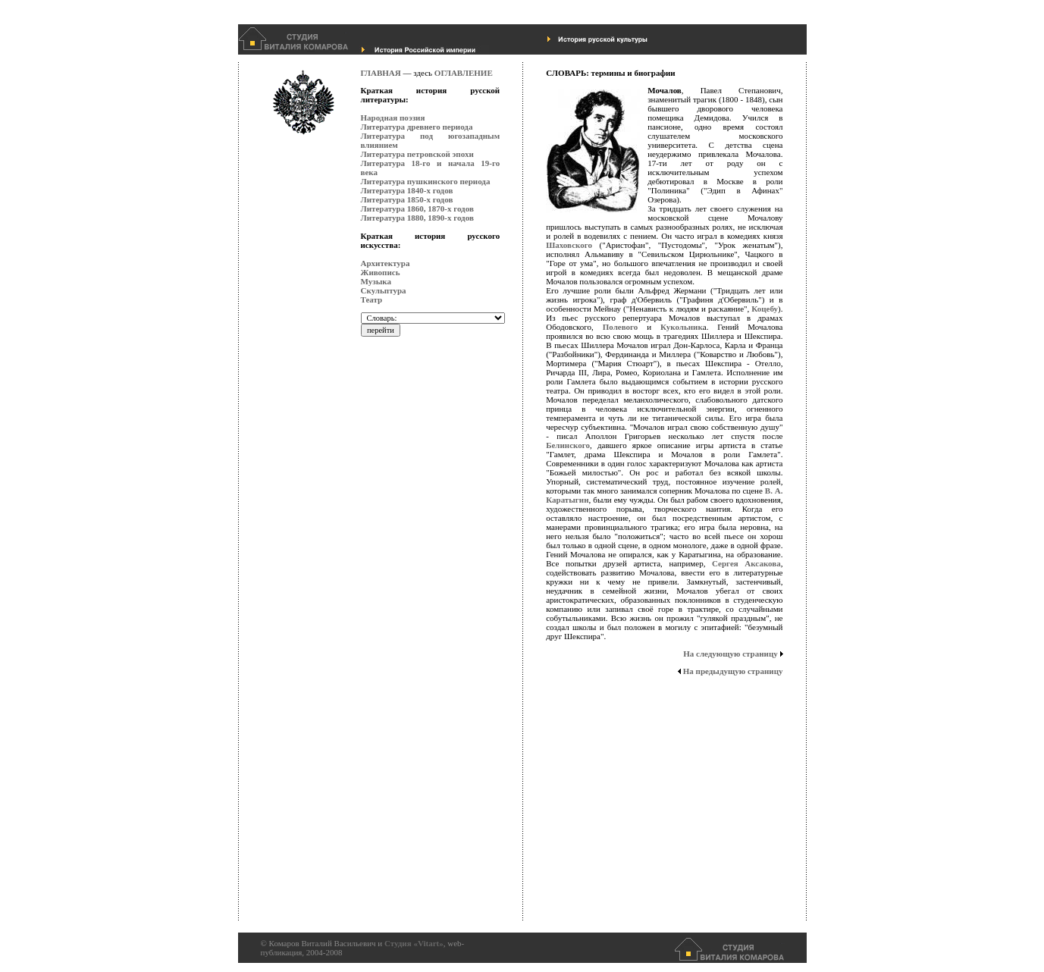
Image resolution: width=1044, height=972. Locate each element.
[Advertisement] (421, 693)
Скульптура (383, 290)
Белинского (568, 445)
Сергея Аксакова (746, 563)
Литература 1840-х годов (407, 190)
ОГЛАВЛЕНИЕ (463, 72)
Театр (372, 299)
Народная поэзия (393, 117)
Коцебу (764, 308)
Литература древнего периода (417, 126)
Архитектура (385, 263)
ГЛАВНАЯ (381, 72)
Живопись (380, 272)
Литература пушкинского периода (426, 181)
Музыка (376, 281)
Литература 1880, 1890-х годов (417, 217)
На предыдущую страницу (730, 671)
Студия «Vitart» (414, 943)
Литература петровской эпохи (417, 153)
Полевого (620, 326)
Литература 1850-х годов (407, 199)
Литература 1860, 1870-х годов (417, 208)
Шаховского (569, 244)
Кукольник (681, 326)
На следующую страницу (732, 653)
